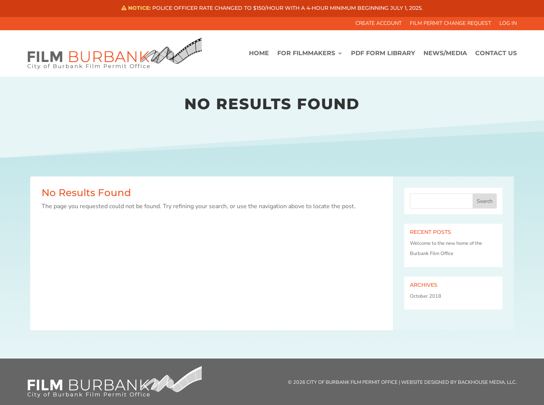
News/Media (445, 53)
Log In (508, 24)
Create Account (378, 24)
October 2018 (425, 296)
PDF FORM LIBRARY (383, 53)
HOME (259, 53)
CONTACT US (496, 53)
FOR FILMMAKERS (306, 53)
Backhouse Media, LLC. (487, 382)
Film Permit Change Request (450, 24)
